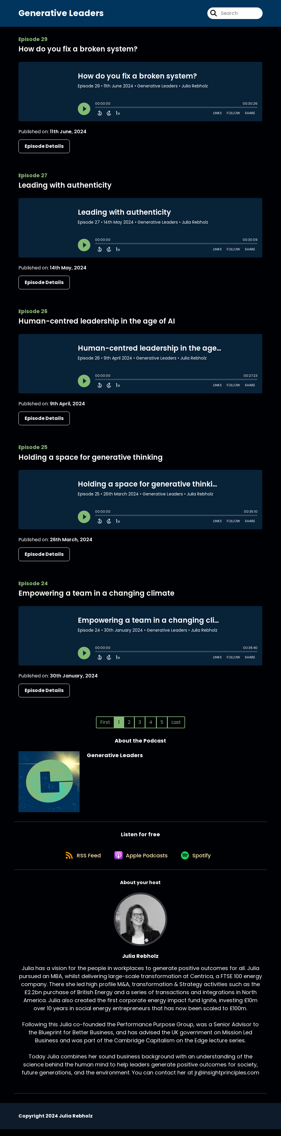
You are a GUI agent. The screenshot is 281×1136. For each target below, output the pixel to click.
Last (176, 724)
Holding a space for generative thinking (90, 460)
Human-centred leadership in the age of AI (96, 324)
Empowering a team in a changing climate (96, 596)
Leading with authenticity (65, 188)
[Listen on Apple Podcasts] (140, 861)
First (105, 724)
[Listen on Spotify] (198, 861)
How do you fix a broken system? (78, 52)
